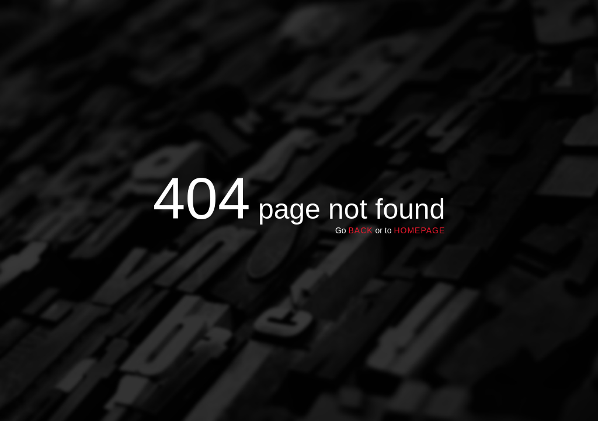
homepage (419, 230)
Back (360, 230)
